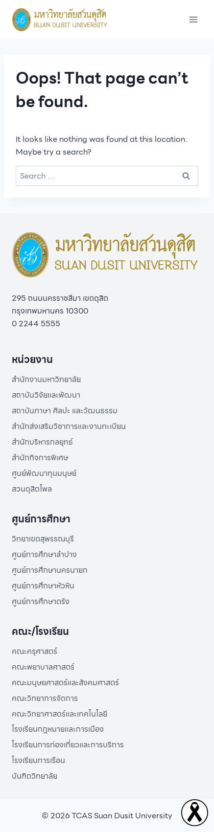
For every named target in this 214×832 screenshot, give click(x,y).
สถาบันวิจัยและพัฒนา (46, 395)
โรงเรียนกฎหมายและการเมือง (58, 729)
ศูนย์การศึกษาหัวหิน (43, 586)
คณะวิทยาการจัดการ (45, 698)
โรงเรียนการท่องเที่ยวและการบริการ (68, 745)
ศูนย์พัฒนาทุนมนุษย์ (44, 473)
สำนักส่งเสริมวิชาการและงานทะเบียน (69, 426)
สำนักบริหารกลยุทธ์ (42, 442)
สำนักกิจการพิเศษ (40, 457)
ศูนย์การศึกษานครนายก (50, 570)
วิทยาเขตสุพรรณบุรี (43, 539)
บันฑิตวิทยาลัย (34, 776)
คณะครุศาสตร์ (34, 651)
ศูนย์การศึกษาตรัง (41, 601)
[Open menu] (193, 19)
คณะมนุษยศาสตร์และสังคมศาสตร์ (65, 682)
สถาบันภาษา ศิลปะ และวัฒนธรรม (65, 411)
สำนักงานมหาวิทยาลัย (46, 379)
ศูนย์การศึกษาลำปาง (44, 554)
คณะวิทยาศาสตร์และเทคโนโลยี (59, 714)
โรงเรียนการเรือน (38, 760)
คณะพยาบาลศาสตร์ (43, 667)
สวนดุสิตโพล (32, 489)
